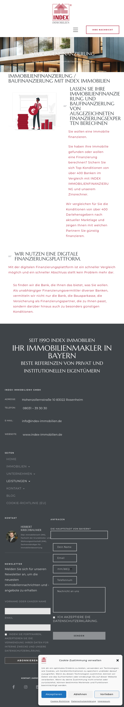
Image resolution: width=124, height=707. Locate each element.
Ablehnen (80, 694)
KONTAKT (15, 495)
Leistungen (18, 488)
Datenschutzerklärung (83, 701)
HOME (11, 466)
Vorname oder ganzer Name (25, 612)
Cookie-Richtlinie (60, 701)
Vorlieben (106, 694)
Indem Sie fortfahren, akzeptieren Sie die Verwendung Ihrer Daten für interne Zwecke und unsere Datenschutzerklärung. (26, 653)
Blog (11, 503)
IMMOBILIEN (18, 473)
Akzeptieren (54, 694)
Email (9, 628)
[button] (117, 660)
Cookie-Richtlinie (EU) (26, 510)
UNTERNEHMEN (20, 480)
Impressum (104, 701)
